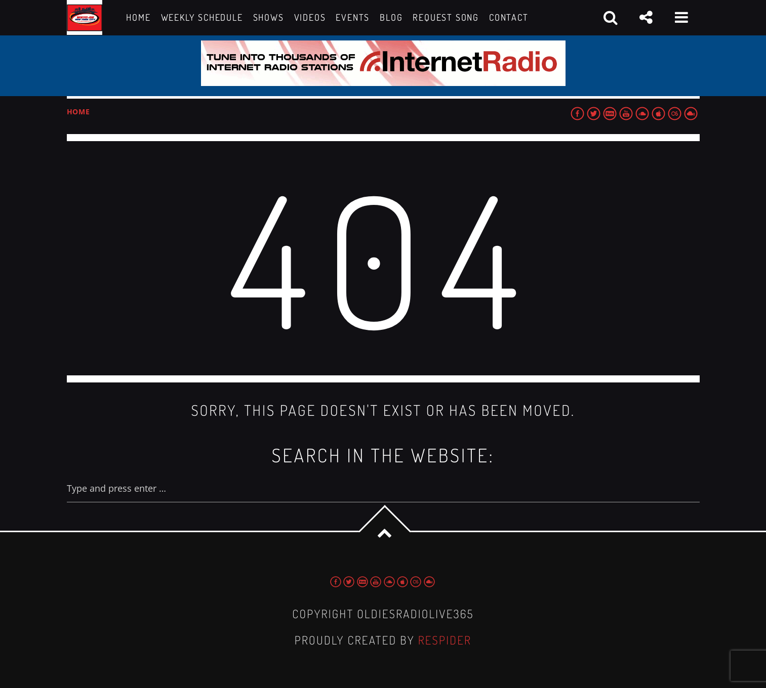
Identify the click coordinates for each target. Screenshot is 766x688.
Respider (445, 640)
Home (78, 111)
